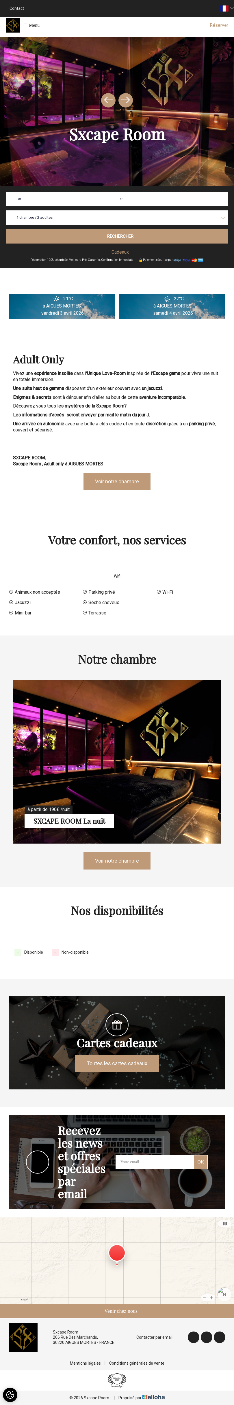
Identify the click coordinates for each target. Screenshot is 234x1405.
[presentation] (108, 100)
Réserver (219, 25)
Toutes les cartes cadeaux (117, 1063)
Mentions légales (85, 1363)
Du (18, 199)
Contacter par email (151, 1337)
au (121, 199)
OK (200, 1161)
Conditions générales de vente (136, 1363)
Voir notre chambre (117, 481)
